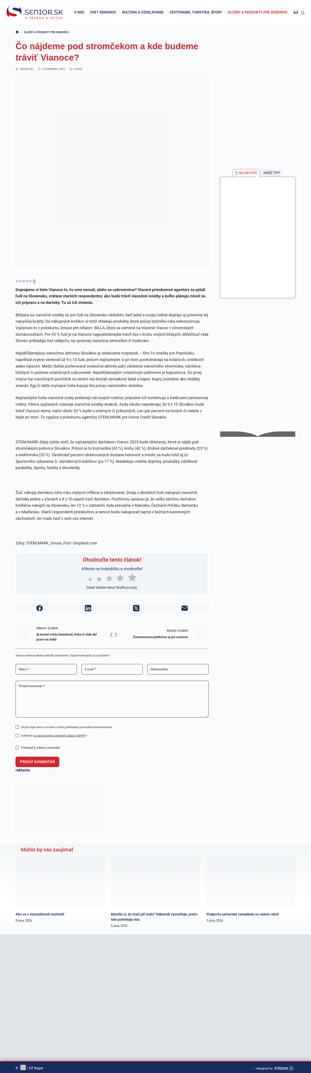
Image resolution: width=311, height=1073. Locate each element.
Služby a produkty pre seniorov (257, 12)
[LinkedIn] (88, 608)
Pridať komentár (31, 686)
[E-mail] (184, 608)
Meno (24, 669)
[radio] (90, 578)
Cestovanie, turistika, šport (195, 12)
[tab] (246, 173)
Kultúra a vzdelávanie (143, 12)
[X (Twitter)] (136, 608)
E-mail (90, 669)
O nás (79, 12)
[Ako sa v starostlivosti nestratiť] (59, 880)
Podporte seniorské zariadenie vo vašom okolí (243, 912)
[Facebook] (39, 608)
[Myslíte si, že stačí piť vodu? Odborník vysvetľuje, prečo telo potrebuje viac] (155, 880)
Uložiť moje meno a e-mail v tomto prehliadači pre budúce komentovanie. (67, 727)
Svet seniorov (103, 12)
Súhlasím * (54, 735)
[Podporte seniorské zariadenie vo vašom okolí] (251, 880)
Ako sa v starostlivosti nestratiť (39, 912)
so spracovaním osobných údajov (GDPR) (59, 735)
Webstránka (159, 669)
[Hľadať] (302, 12)
